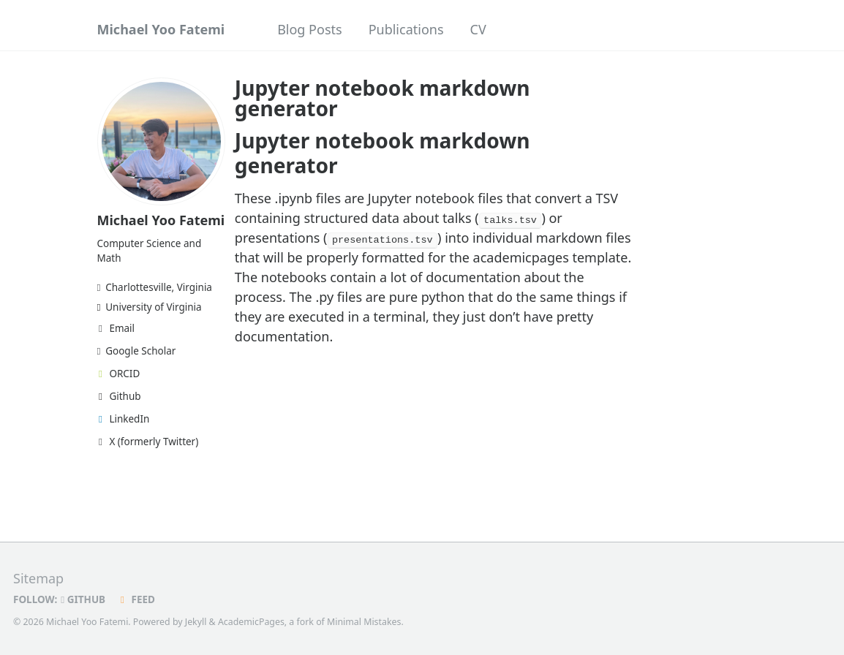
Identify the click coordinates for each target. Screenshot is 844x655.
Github (119, 396)
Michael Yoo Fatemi (161, 29)
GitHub (83, 598)
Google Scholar (136, 350)
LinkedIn (123, 418)
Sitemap (38, 577)
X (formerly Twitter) (148, 441)
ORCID (118, 373)
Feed (135, 598)
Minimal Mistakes (364, 621)
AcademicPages (251, 621)
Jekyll (196, 621)
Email (116, 328)
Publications (406, 29)
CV (478, 29)
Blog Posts (309, 29)
